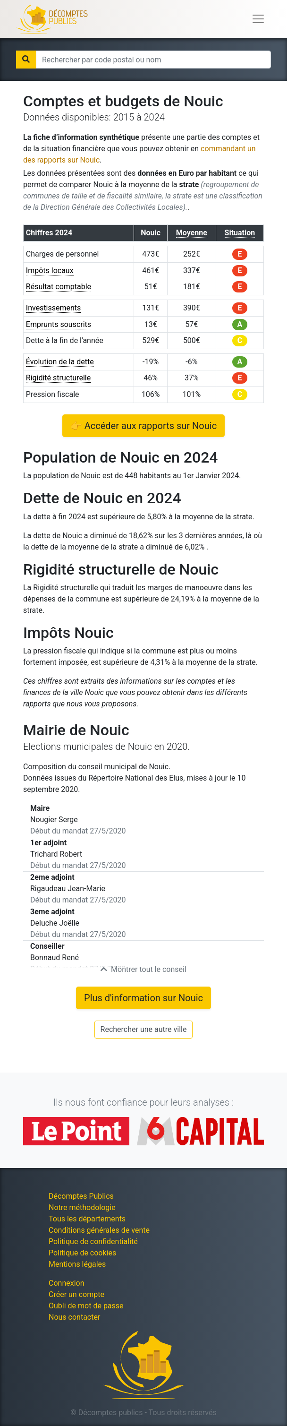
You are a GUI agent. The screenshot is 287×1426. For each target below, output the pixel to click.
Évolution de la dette (60, 361)
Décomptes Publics (81, 1196)
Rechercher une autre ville (144, 1029)
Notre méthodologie (82, 1207)
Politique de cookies (82, 1252)
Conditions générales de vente (99, 1230)
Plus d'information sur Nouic (143, 998)
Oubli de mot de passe (86, 1305)
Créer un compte (76, 1294)
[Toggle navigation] (258, 19)
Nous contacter (74, 1317)
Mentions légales (77, 1264)
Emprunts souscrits (58, 324)
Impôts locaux (50, 270)
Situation (240, 232)
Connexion (66, 1283)
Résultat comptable (58, 286)
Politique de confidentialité (93, 1241)
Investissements (53, 307)
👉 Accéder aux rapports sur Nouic (143, 425)
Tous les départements (87, 1218)
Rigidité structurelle (58, 377)
